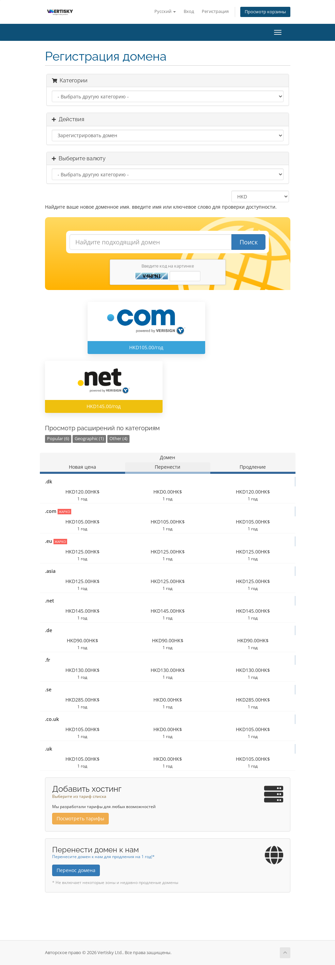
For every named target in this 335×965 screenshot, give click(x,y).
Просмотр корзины (265, 12)
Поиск (249, 242)
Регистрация (215, 11)
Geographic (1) (89, 438)
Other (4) (118, 438)
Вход (189, 11)
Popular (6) (58, 438)
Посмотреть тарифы (80, 818)
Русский (165, 11)
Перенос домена (76, 870)
